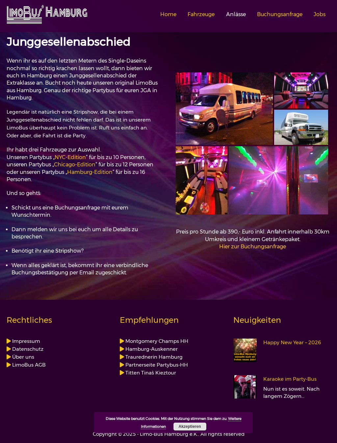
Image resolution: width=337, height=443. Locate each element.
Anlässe (236, 14)
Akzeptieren (189, 426)
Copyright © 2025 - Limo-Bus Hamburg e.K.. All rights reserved (169, 434)
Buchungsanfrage (279, 14)
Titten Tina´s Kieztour (150, 373)
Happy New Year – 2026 (292, 343)
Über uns (22, 357)
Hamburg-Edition (90, 172)
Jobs (319, 14)
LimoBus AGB (28, 365)
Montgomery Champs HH (156, 341)
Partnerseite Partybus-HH (156, 365)
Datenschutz (27, 349)
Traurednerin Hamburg (153, 357)
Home (168, 14)
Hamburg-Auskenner (151, 349)
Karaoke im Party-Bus (290, 379)
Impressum (25, 341)
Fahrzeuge (201, 14)
